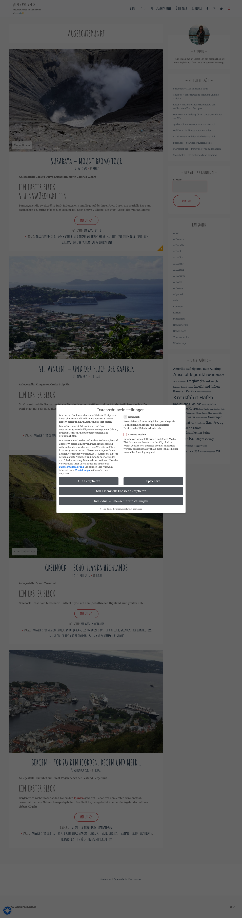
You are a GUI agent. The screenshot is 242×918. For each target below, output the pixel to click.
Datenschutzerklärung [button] (122, 505)
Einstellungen (83, 466)
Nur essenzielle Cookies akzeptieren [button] (121, 487)
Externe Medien (136, 430)
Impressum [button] (137, 505)
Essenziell (133, 413)
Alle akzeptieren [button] (88, 477)
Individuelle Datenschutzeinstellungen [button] (121, 497)
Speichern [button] (153, 477)
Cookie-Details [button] (106, 505)
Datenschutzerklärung (71, 463)
